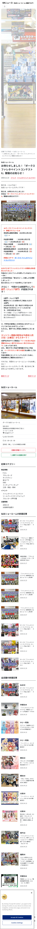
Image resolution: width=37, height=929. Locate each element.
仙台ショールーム (19, 151)
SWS (4, 482)
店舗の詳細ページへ (18, 450)
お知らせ (6, 505)
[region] (17, 909)
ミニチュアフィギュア (10, 485)
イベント (13, 178)
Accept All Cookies (17, 917)
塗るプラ (6, 480)
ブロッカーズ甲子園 (10, 498)
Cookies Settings (17, 923)
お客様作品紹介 (8, 507)
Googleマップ (8, 433)
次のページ (32, 376)
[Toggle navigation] (4, 6)
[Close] (31, 893)
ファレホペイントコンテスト (26, 178)
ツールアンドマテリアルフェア (14, 496)
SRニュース (18, 2)
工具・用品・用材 (9, 487)
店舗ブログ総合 (6, 151)
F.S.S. (5, 473)
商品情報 (4, 469)
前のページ (5, 376)
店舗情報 (4, 501)
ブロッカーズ (7, 475)
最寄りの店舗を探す (18, 455)
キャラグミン (7, 477)
